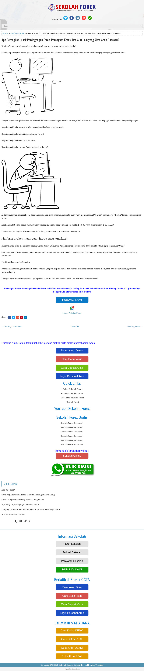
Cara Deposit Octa (72, 367)
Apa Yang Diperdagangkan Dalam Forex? (20, 504)
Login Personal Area (72, 376)
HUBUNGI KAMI (72, 299)
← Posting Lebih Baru (11, 327)
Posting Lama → (135, 327)
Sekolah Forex (17, 33)
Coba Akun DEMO (72, 647)
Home (5, 33)
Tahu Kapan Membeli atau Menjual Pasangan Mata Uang (28, 495)
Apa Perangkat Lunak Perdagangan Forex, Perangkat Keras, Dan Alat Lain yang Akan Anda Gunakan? (60, 40)
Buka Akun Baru (72, 587)
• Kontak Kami (72, 402)
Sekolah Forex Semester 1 (72, 423)
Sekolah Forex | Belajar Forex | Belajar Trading (81, 665)
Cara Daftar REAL (72, 639)
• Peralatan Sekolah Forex (72, 398)
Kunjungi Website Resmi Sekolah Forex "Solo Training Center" (31, 509)
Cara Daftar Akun (72, 359)
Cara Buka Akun (72, 595)
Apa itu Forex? (8, 490)
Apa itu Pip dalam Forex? (13, 514)
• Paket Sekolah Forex (72, 389)
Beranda (75, 327)
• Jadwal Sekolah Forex (72, 393)
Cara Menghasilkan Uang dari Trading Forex (22, 500)
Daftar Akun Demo (72, 350)
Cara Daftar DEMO (72, 630)
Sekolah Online (72, 455)
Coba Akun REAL (72, 656)
